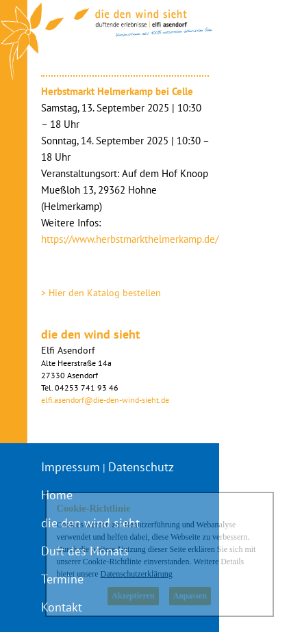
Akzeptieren (133, 596)
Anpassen (190, 596)
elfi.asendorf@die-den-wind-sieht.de (105, 400)
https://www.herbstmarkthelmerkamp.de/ (129, 239)
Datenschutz (141, 467)
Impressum (70, 467)
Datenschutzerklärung (136, 574)
